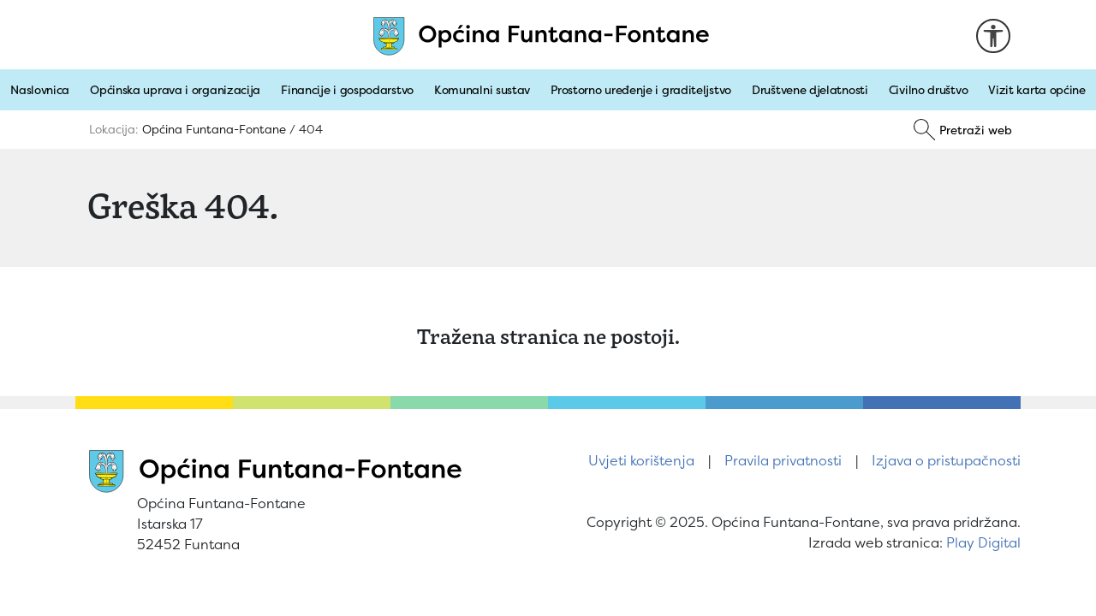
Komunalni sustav (482, 90)
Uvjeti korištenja (641, 460)
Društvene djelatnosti (810, 90)
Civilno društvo (928, 90)
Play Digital (983, 542)
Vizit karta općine (1037, 90)
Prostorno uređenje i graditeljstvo (641, 90)
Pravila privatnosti (783, 460)
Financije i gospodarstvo (347, 90)
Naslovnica (39, 90)
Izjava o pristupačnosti (946, 460)
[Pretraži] (963, 130)
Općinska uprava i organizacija (175, 90)
